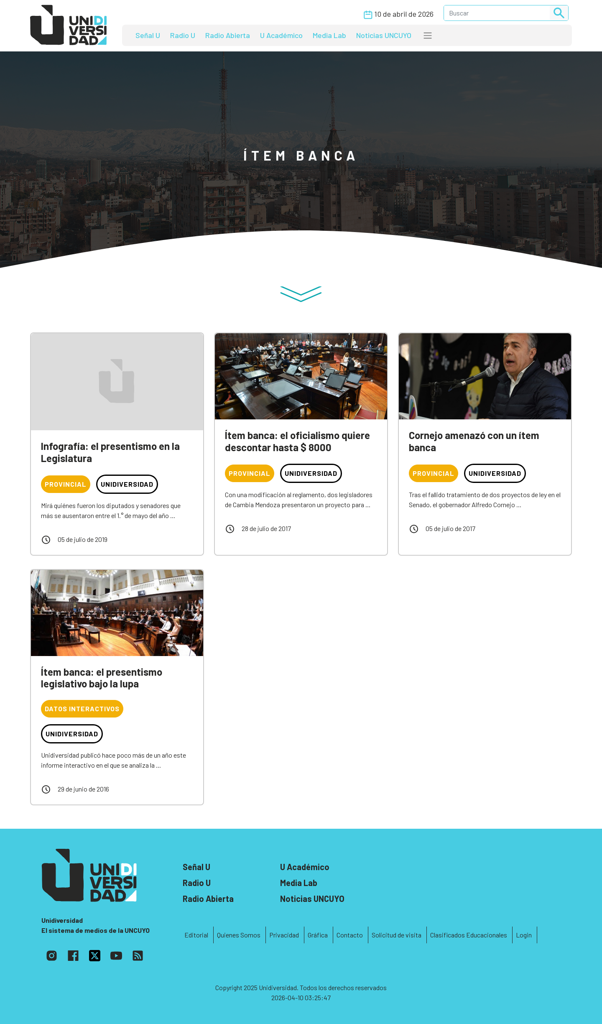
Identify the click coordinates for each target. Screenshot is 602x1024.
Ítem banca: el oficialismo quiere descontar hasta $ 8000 (297, 441)
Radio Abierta (227, 35)
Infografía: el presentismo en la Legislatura (110, 452)
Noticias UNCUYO (383, 35)
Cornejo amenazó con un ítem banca (474, 441)
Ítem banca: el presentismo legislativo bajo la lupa (101, 678)
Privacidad (284, 935)
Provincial (66, 484)
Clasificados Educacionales (468, 935)
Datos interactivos (82, 708)
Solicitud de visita (396, 935)
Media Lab (329, 35)
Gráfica (318, 935)
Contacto (350, 935)
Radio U (182, 35)
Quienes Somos (238, 935)
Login (524, 935)
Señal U (147, 35)
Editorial (196, 935)
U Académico (281, 35)
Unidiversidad (127, 484)
